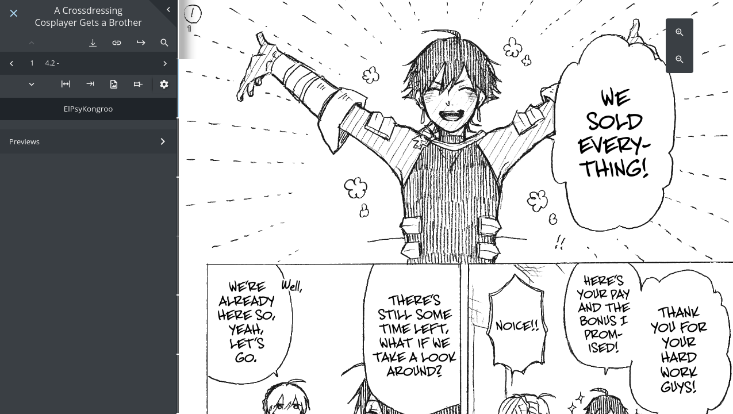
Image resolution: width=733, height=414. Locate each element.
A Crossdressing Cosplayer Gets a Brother (87, 17)
